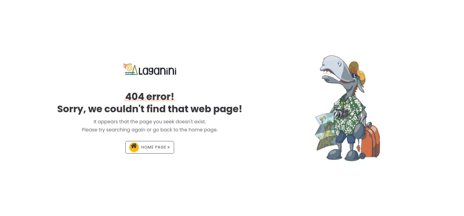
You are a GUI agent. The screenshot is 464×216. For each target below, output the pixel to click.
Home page (149, 147)
